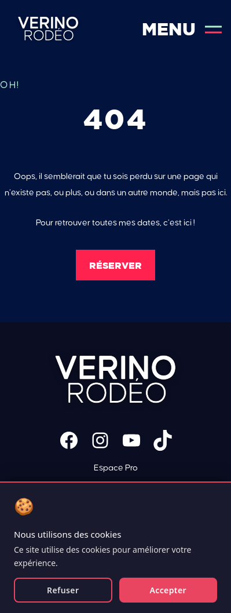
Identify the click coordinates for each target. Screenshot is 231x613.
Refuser (63, 590)
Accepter (167, 590)
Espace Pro (116, 468)
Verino (48, 29)
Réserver (115, 265)
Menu (182, 29)
